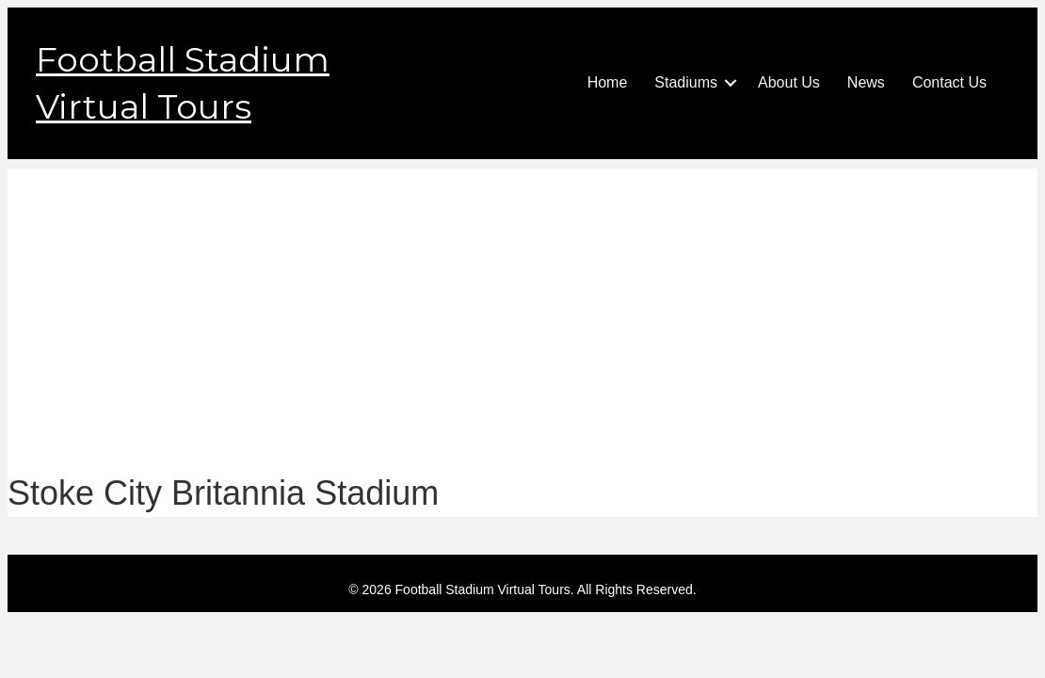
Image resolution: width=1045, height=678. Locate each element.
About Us (789, 82)
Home (607, 82)
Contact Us (949, 82)
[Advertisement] (522, 300)
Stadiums (685, 82)
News (866, 82)
